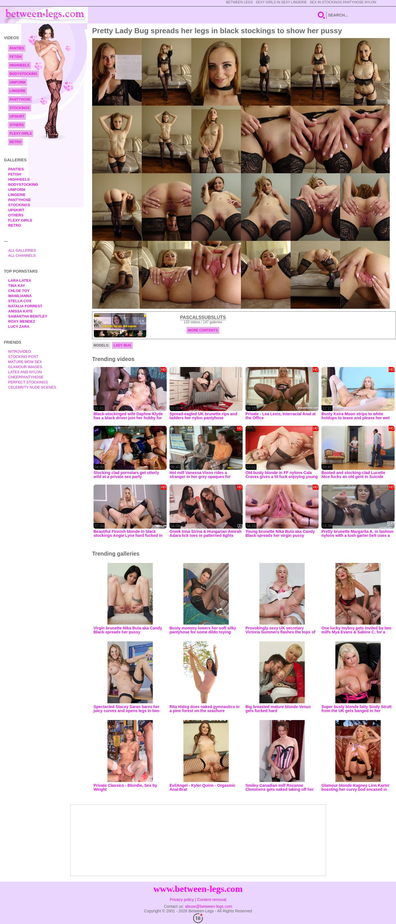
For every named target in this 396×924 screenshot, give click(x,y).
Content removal (211, 899)
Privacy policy (182, 899)
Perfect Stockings (28, 382)
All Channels (22, 255)
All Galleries (22, 250)
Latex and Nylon (25, 372)
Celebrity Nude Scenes (32, 387)
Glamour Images (25, 367)
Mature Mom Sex (25, 362)
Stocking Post (23, 356)
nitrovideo (19, 351)
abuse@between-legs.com (208, 906)
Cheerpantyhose (26, 377)
